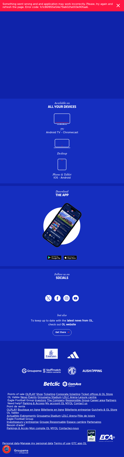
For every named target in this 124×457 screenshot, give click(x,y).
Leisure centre (87, 397)
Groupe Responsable (53, 422)
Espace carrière (76, 422)
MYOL (69, 403)
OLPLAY (30, 394)
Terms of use (62, 443)
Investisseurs (15, 422)
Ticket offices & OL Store (97, 394)
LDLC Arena (70, 397)
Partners (111, 400)
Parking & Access (34, 403)
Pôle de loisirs (86, 416)
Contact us (80, 403)
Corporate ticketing (68, 394)
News (24, 397)
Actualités (13, 416)
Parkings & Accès (18, 428)
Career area (97, 400)
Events (32, 397)
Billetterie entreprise (78, 409)
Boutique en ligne (29, 409)
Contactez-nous (69, 428)
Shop (39, 394)
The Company (56, 400)
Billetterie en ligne (52, 409)
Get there (60, 332)
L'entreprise (31, 422)
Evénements (28, 416)
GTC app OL (79, 443)
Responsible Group (77, 400)
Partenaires (94, 422)
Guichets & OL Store (104, 409)
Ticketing (49, 394)
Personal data (11, 443)
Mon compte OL (39, 428)
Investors (40, 400)
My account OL (55, 403)
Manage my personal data (36, 443)
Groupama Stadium (49, 397)
